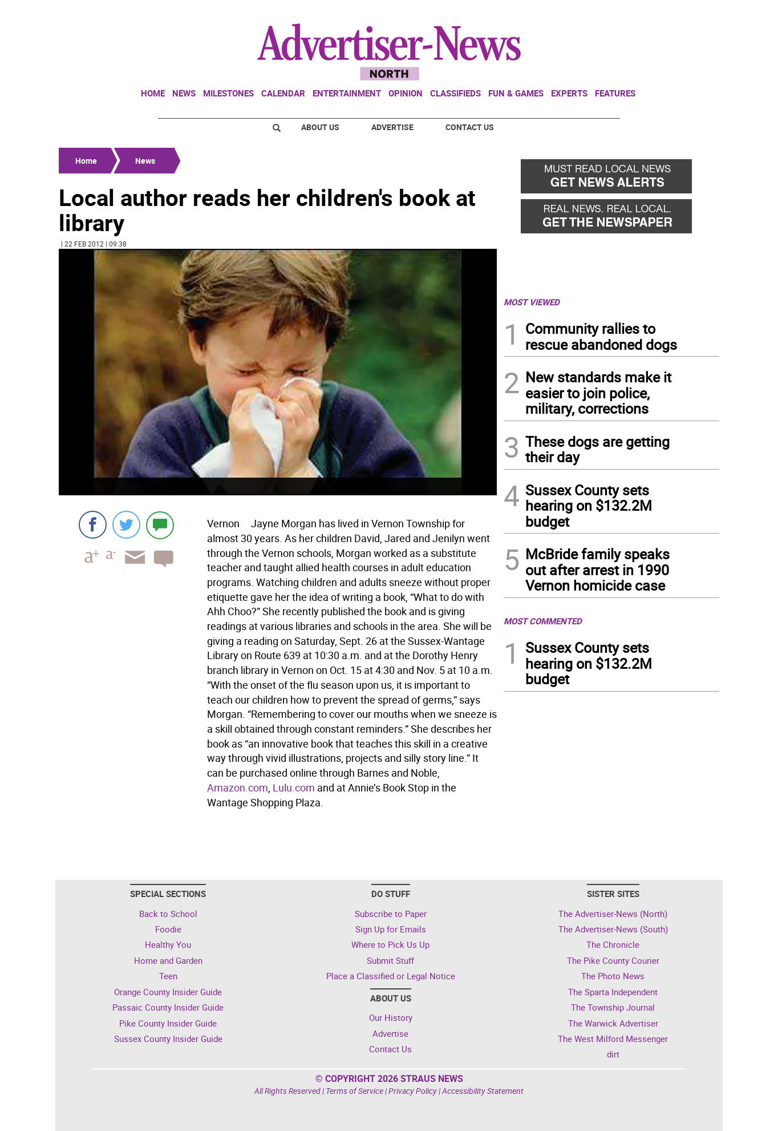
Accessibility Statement (483, 1090)
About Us (320, 127)
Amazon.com (237, 787)
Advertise (392, 127)
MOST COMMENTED (543, 621)
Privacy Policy (412, 1090)
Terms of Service (354, 1090)
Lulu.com (294, 787)
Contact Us (469, 127)
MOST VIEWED (532, 302)
